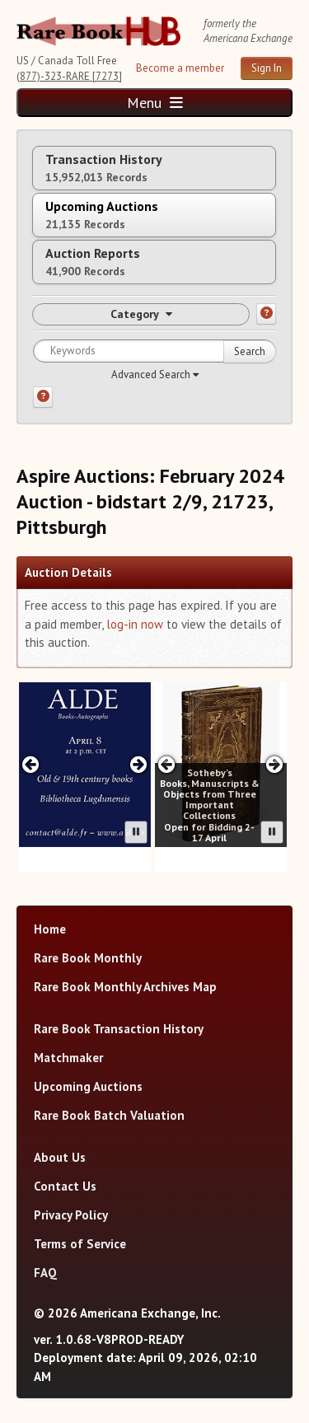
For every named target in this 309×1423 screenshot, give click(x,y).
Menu (155, 102)
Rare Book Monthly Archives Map (125, 987)
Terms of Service (80, 1244)
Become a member (180, 68)
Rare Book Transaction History (119, 1029)
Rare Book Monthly (88, 958)
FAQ (45, 1272)
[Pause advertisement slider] (135, 832)
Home (50, 929)
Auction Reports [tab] (92, 262)
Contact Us (65, 1186)
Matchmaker (68, 1057)
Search (249, 351)
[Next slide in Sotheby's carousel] (274, 764)
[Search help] (43, 397)
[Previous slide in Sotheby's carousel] (167, 764)
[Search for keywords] (154, 351)
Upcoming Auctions (88, 1086)
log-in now (134, 624)
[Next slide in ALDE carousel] (138, 764)
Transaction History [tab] (103, 168)
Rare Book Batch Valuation (109, 1115)
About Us (60, 1157)
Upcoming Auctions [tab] (101, 215)
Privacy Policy (71, 1215)
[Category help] (266, 314)
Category (141, 314)
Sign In (266, 68)
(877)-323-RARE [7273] (69, 76)
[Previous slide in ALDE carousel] (31, 764)
